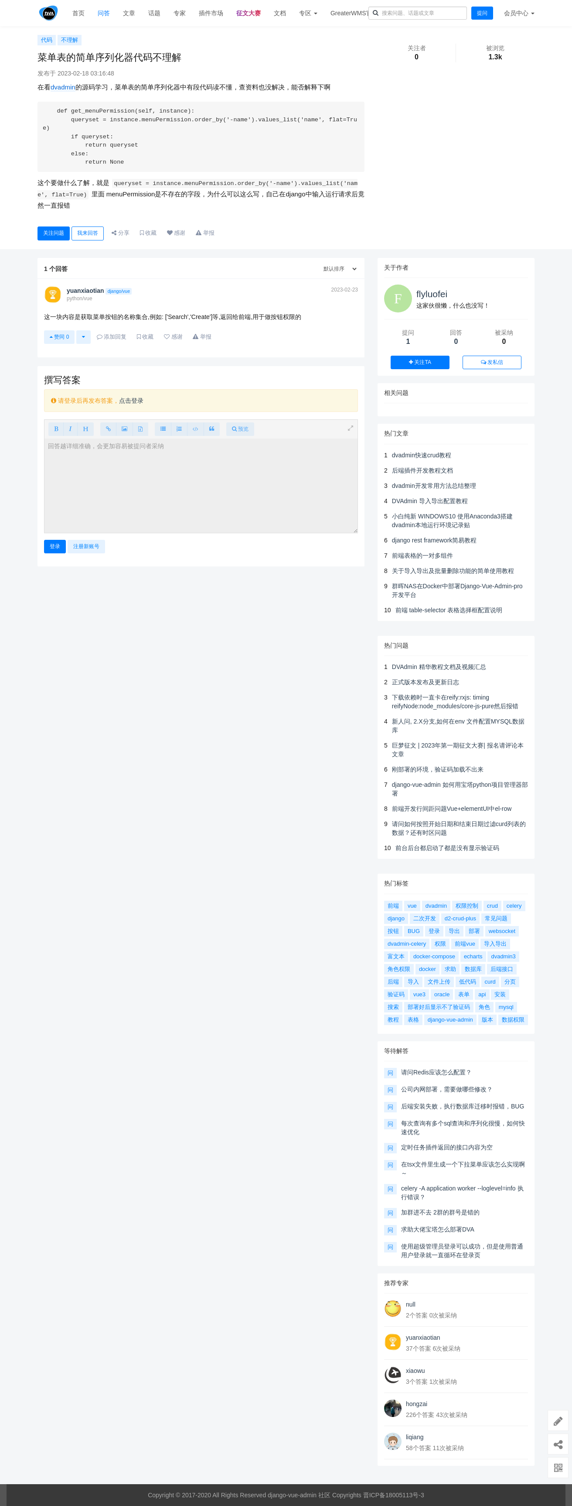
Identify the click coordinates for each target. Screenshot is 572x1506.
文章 (129, 13)
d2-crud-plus (460, 918)
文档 (280, 13)
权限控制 (467, 905)
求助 (450, 969)
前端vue (465, 943)
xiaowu (415, 1370)
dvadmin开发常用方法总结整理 (434, 485)
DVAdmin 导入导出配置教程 (430, 500)
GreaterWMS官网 (354, 13)
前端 (393, 905)
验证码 (396, 994)
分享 (120, 233)
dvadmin (63, 87)
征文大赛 (248, 13)
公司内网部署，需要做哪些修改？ (447, 1089)
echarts (473, 956)
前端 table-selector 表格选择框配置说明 (449, 610)
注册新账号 (86, 546)
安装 (500, 994)
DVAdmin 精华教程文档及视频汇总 (439, 666)
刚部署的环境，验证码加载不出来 (437, 769)
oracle (441, 994)
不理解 (69, 40)
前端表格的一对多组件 (422, 555)
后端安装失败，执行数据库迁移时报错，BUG (462, 1106)
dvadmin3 (503, 956)
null (410, 1304)
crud (492, 905)
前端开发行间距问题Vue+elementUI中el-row (452, 808)
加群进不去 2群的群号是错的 (440, 1212)
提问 (482, 13)
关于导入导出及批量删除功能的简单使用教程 (453, 570)
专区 (308, 13)
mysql (506, 1007)
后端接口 (501, 969)
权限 (440, 943)
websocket (502, 931)
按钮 (393, 931)
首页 (78, 13)
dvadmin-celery (407, 943)
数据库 (473, 969)
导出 (454, 931)
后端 (393, 981)
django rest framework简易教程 (434, 540)
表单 (464, 994)
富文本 (396, 956)
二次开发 (424, 918)
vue (412, 905)
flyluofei (431, 294)
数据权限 (513, 1019)
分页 (510, 981)
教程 (393, 1019)
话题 (154, 13)
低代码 (467, 981)
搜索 (393, 1007)
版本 (487, 1019)
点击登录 (131, 400)
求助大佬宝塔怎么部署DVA (437, 1229)
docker (427, 969)
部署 (474, 931)
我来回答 (87, 233)
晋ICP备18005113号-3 (393, 1495)
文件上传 (439, 981)
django (396, 918)
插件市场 (211, 13)
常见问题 (496, 918)
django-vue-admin (450, 1019)
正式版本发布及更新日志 (425, 682)
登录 (55, 546)
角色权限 (399, 969)
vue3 (419, 994)
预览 (240, 429)
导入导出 (495, 943)
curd (490, 981)
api (482, 994)
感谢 (176, 233)
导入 (413, 981)
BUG (414, 931)
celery (514, 905)
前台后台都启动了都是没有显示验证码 (447, 847)
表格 (413, 1019)
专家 (180, 13)
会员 (519, 13)
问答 (104, 13)
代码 (46, 40)
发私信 (492, 362)
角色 (484, 1007)
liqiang (414, 1437)
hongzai (416, 1403)
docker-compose (434, 956)
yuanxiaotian (423, 1337)
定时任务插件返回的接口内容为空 (447, 1147)
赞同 (59, 337)
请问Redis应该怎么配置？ (436, 1072)
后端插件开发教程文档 (422, 470)
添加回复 (112, 336)
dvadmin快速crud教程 (421, 455)
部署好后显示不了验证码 (439, 1007)
